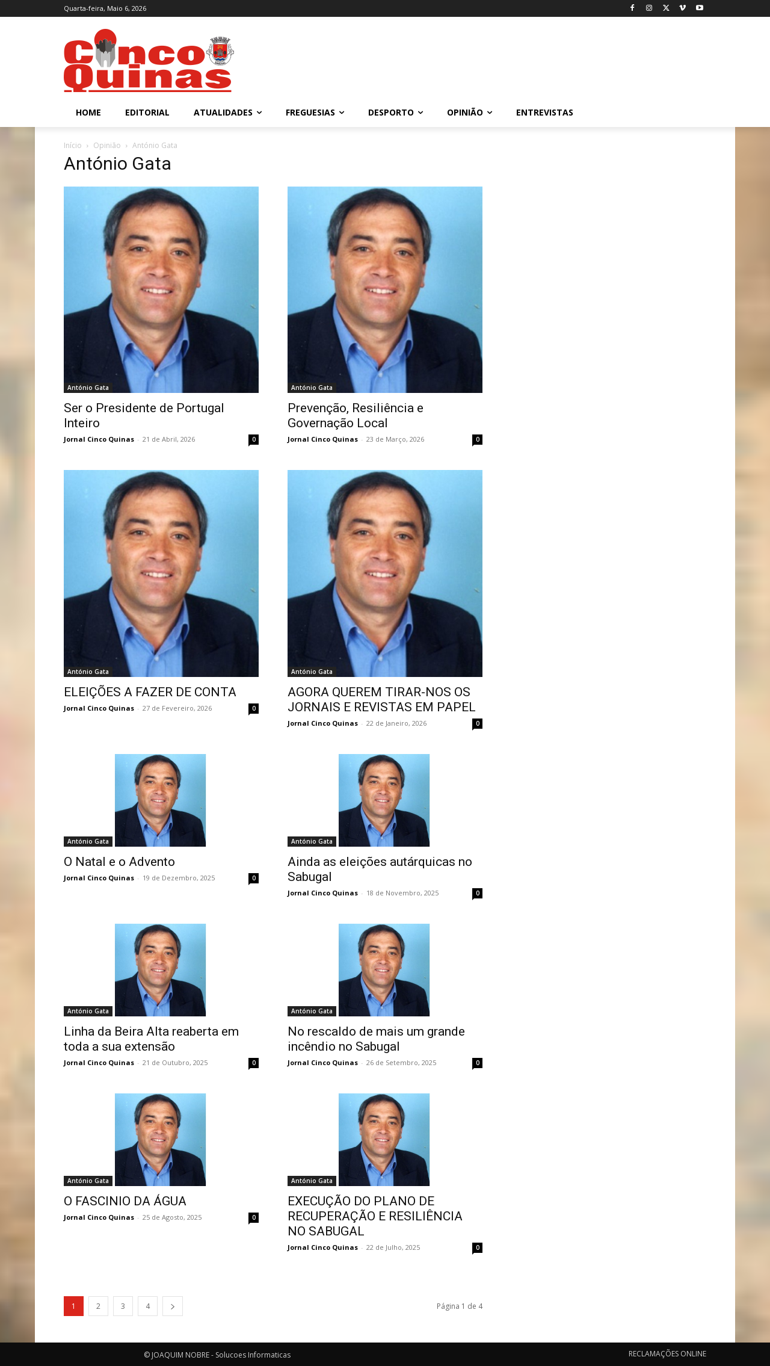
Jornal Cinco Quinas (99, 438)
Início (73, 145)
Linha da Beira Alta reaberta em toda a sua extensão (151, 1039)
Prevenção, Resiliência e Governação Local (356, 415)
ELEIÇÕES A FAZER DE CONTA (150, 692)
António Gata (88, 387)
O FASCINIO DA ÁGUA (125, 1201)
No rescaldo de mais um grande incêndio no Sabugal (376, 1039)
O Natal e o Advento (119, 862)
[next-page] (172, 1306)
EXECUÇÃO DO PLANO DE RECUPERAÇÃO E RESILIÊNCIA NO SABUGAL (375, 1216)
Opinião (107, 145)
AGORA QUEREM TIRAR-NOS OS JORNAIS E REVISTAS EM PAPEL (382, 699)
